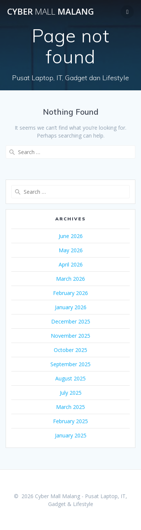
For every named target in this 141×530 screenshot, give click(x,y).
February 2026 (70, 292)
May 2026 (71, 250)
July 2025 (71, 392)
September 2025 (70, 364)
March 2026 (70, 278)
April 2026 (71, 264)
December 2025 (70, 321)
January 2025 (70, 435)
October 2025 (70, 349)
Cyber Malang (50, 11)
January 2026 (70, 307)
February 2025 (70, 421)
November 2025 (70, 335)
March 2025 (70, 406)
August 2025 (70, 378)
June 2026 (71, 236)
